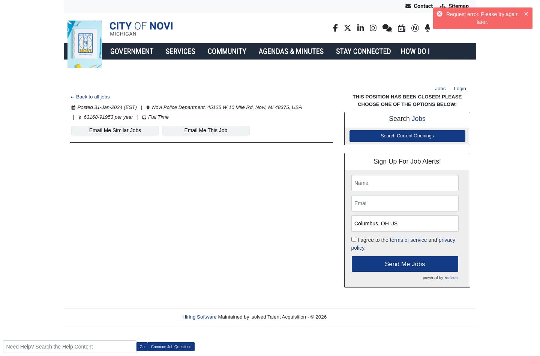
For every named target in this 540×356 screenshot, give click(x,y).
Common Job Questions (171, 347)
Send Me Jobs (405, 264)
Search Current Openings (407, 136)
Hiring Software (200, 317)
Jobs (440, 88)
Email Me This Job (206, 130)
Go (142, 347)
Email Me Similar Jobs (115, 130)
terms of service (408, 240)
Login (460, 88)
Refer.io (452, 278)
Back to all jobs (90, 97)
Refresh (349, 317)
